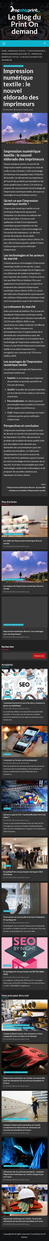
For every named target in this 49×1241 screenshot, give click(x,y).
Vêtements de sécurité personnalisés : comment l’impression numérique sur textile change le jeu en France (23, 1174)
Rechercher (8, 646)
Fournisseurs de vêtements (12, 1028)
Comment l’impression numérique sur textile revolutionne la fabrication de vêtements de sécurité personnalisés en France (22, 1127)
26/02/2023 (8, 1179)
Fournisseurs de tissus (22, 1025)
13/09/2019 (8, 820)
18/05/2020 (8, 763)
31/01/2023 (8, 637)
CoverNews (35, 1234)
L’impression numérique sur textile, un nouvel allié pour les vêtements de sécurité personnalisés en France (24, 1080)
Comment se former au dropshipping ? (20, 760)
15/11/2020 (8, 708)
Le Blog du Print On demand (24, 23)
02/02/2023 (8, 546)
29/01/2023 (9, 110)
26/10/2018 (8, 977)
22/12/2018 (8, 877)
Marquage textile (28, 1028)
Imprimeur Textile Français (24, 110)
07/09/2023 (8, 1039)
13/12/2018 (8, 922)
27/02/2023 (8, 1086)
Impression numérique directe (13, 66)
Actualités (7, 697)
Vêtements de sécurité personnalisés (15, 1072)
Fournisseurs (8, 1025)
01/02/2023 (8, 592)
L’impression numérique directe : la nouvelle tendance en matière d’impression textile (24, 487)
